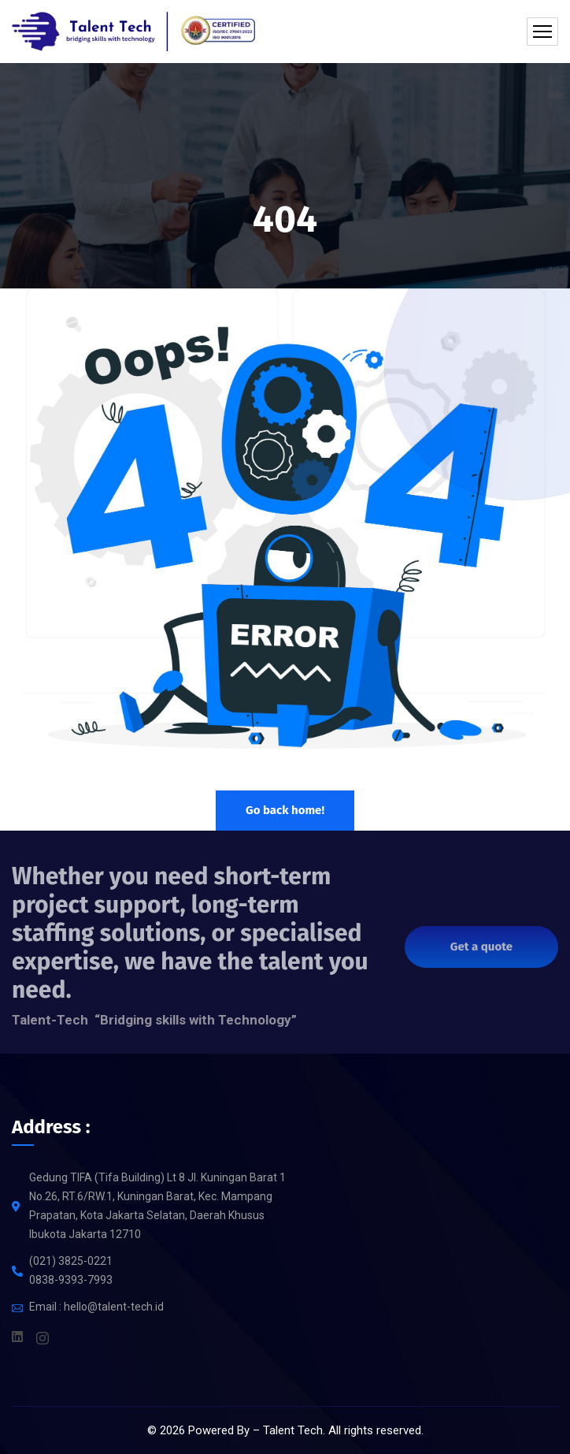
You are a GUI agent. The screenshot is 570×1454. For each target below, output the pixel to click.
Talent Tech (293, 1430)
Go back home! (285, 810)
